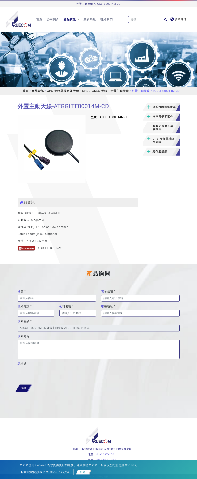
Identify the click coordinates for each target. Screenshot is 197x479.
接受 (82, 472)
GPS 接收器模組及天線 (63, 91)
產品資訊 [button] (70, 19)
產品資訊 (38, 91)
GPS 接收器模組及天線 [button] (163, 140)
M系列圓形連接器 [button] (164, 107)
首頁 (39, 19)
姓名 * (22, 291)
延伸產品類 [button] (160, 151)
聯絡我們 (106, 19)
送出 (23, 388)
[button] (20, 152)
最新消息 (89, 19)
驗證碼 (22, 363)
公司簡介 (53, 19)
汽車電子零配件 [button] (163, 116)
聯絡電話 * (25, 306)
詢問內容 (23, 336)
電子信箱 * (108, 291)
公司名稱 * (66, 306)
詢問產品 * (25, 321)
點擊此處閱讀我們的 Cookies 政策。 (47, 472)
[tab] (161, 107)
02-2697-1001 (106, 454)
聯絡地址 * (108, 306)
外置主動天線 (119, 91)
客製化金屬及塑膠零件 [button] (163, 128)
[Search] (148, 19)
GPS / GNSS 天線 (94, 91)
